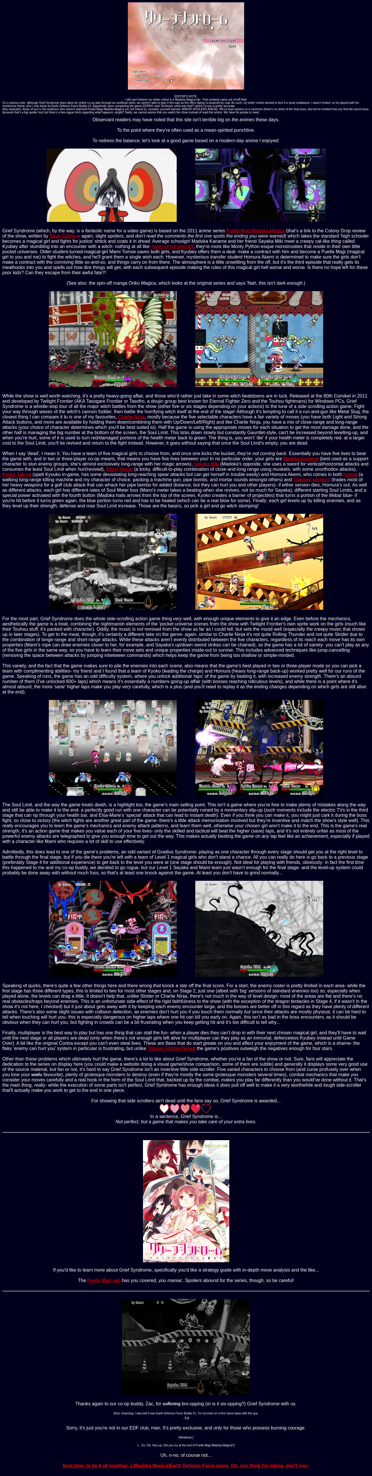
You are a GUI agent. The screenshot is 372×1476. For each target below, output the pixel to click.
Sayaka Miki (206, 463)
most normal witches (172, 246)
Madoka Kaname (301, 458)
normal (350, 474)
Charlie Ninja (131, 416)
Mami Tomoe (119, 469)
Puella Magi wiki (104, 1280)
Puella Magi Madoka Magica (255, 230)
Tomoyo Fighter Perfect (171, 1048)
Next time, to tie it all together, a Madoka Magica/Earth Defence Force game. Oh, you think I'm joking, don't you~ (185, 1465)
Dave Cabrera (64, 235)
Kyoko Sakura (16, 474)
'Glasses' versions (311, 479)
